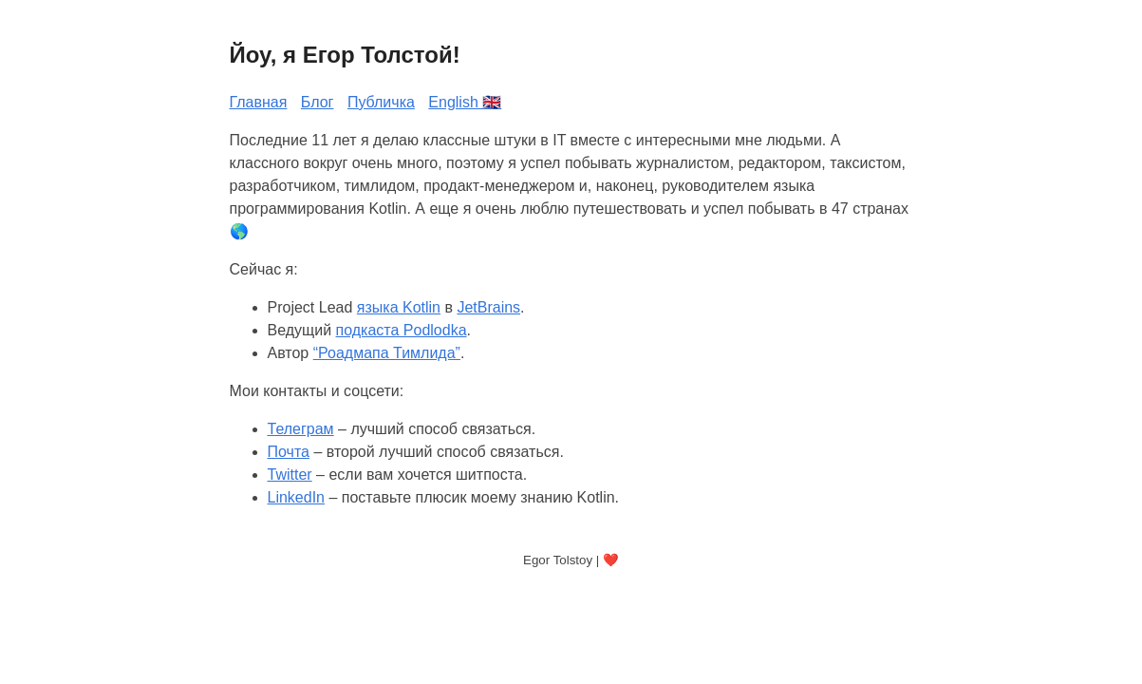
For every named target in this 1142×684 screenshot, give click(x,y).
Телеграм (301, 429)
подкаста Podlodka (401, 330)
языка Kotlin (398, 307)
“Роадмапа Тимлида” (386, 353)
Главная (259, 102)
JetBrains (488, 307)
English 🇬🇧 (464, 102)
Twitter (290, 474)
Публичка (381, 102)
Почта (288, 452)
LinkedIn (297, 497)
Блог (317, 102)
